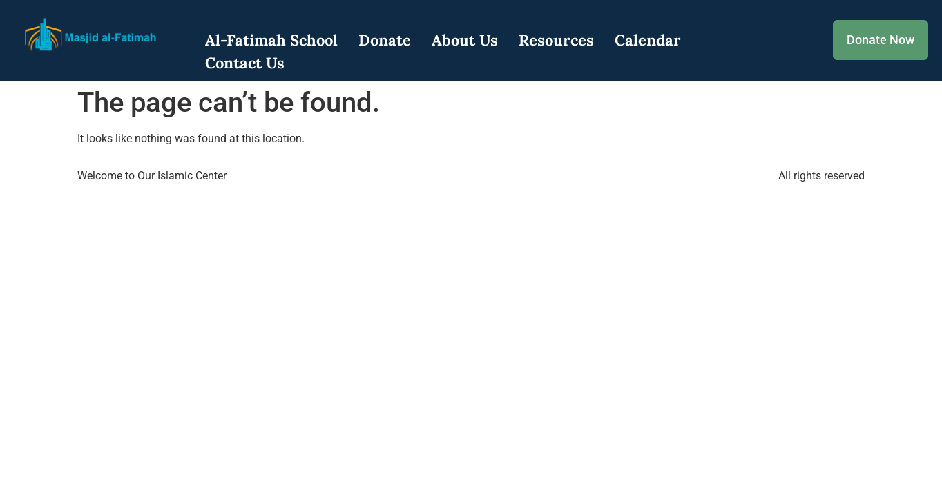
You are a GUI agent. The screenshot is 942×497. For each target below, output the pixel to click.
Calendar (648, 40)
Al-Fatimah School (271, 40)
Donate (384, 40)
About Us (465, 40)
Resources (556, 40)
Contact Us (245, 62)
